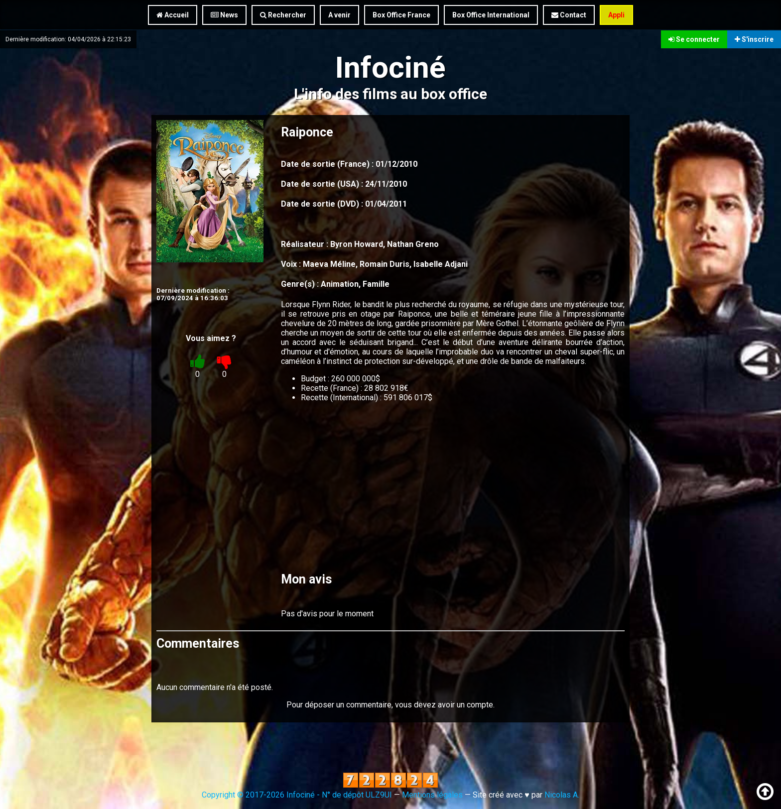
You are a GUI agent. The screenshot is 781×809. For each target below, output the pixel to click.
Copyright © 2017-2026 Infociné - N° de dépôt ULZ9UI (297, 795)
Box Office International (490, 15)
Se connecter (694, 39)
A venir (339, 15)
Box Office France (401, 15)
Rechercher (283, 15)
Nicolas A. (561, 795)
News (224, 15)
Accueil (172, 15)
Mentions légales (432, 795)
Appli (616, 15)
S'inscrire (754, 39)
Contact (568, 15)
